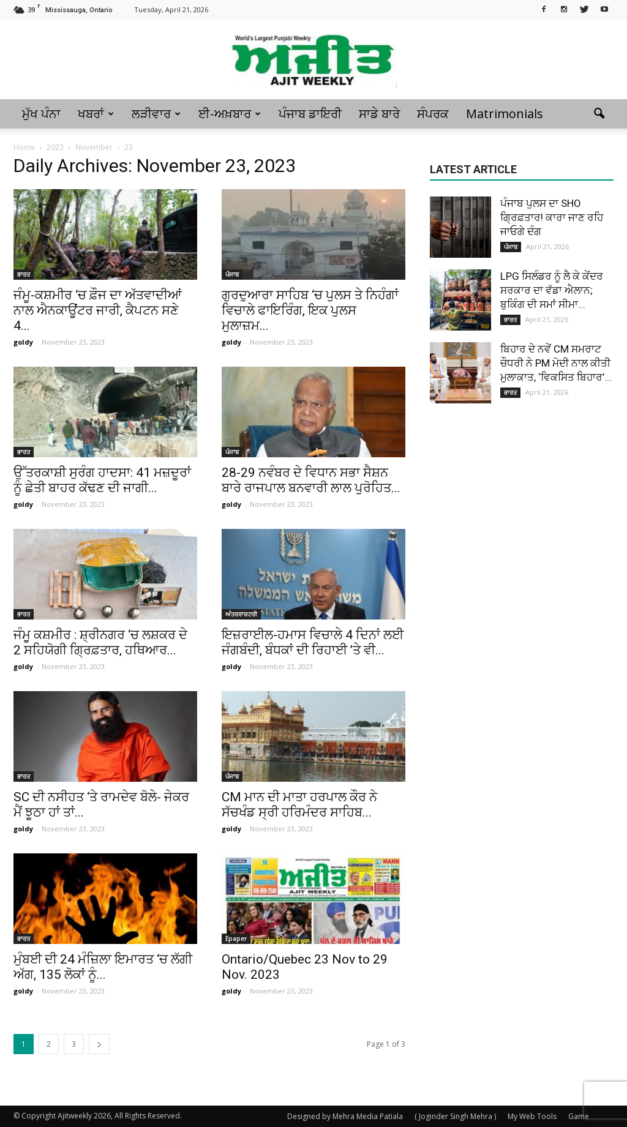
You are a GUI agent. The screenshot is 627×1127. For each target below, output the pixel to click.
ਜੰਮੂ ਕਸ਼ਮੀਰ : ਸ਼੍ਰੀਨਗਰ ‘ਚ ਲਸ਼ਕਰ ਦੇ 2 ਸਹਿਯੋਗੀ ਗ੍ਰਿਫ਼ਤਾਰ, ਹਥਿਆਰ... (100, 642)
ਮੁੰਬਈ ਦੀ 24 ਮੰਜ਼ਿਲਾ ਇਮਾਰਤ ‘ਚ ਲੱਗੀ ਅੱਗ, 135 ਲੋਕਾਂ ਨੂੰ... (102, 967)
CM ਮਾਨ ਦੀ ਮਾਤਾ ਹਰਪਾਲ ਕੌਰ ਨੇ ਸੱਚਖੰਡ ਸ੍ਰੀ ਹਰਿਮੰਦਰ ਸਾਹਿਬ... (299, 805)
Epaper (236, 938)
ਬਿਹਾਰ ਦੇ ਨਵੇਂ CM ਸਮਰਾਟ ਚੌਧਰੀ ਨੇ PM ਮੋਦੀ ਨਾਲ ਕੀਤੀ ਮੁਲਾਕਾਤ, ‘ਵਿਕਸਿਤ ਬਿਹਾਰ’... (556, 363)
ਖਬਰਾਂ (96, 113)
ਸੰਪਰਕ (433, 113)
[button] (599, 114)
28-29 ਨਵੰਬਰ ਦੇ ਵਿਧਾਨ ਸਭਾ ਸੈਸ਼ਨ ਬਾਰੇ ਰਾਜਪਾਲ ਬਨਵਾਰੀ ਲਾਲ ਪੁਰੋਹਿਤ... (311, 480)
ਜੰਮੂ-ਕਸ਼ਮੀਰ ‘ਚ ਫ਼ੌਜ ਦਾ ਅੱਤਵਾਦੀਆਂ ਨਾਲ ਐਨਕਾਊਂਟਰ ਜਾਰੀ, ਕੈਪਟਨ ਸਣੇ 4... (97, 310)
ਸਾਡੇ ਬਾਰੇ (379, 113)
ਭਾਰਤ (23, 274)
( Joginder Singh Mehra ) (455, 1116)
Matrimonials (504, 113)
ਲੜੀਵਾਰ (156, 113)
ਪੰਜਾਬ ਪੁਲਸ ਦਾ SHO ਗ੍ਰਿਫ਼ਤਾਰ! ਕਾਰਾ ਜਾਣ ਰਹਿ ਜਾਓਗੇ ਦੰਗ (551, 217)
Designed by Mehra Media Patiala (345, 1116)
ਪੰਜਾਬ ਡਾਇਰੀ (310, 113)
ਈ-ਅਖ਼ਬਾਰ (229, 113)
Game (578, 1116)
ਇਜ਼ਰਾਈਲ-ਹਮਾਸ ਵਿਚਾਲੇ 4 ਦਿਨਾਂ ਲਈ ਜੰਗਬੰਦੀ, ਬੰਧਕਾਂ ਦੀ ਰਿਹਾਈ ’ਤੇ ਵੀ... (313, 642)
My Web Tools (532, 1116)
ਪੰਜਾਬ (232, 274)
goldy (23, 341)
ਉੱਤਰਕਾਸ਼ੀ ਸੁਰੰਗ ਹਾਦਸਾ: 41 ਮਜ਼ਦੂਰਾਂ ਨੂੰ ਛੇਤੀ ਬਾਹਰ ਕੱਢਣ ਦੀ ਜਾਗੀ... (102, 480)
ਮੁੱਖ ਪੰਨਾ (41, 113)
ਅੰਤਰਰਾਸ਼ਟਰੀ (241, 614)
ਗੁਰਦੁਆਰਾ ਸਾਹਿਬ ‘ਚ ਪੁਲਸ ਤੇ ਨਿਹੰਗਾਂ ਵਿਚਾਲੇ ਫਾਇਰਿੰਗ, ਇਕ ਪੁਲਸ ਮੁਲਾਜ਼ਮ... (310, 310)
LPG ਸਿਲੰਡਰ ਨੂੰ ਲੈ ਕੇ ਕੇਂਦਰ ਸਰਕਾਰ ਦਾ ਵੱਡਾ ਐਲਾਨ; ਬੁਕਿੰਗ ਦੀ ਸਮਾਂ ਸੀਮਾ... (551, 290)
